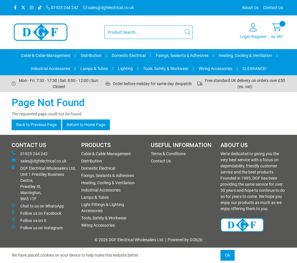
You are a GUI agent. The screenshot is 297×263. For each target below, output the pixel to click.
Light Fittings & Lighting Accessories (102, 207)
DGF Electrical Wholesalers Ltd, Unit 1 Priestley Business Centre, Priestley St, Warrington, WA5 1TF (44, 183)
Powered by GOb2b (185, 239)
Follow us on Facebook (36, 213)
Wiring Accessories (215, 68)
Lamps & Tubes (94, 68)
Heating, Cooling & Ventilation (245, 55)
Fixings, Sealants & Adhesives (182, 55)
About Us (250, 7)
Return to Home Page (86, 124)
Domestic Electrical (129, 55)
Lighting (125, 68)
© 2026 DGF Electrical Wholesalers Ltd (129, 239)
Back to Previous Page (36, 124)
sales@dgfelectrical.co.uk (108, 7)
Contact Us (273, 7)
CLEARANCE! (254, 68)
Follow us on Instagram (37, 227)
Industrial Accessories (50, 68)
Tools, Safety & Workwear (166, 68)
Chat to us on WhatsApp (38, 205)
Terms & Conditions (168, 153)
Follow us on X (29, 220)
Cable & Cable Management (45, 55)
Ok (227, 255)
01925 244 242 (62, 7)
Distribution (91, 55)
